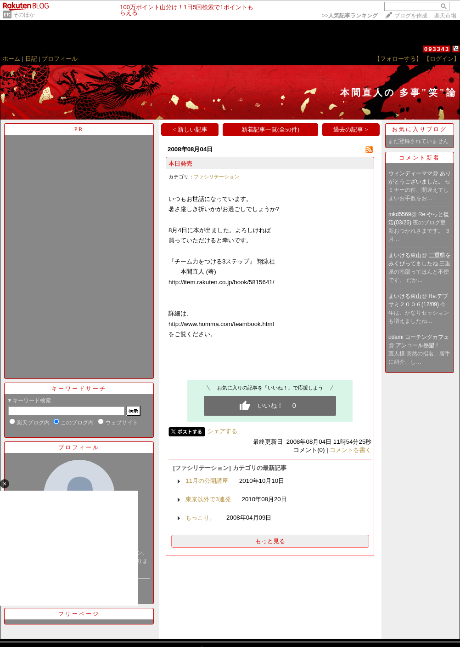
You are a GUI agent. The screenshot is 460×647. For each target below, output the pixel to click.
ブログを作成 (410, 15)
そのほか (24, 14)
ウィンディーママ (410, 173)
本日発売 (180, 163)
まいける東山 (404, 255)
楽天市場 (445, 15)
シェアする (222, 431)
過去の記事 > (350, 129)
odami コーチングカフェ (418, 337)
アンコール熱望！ (418, 345)
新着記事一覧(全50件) (270, 129)
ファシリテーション (216, 176)
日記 (31, 58)
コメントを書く (350, 450)
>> (350, 15)
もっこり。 (200, 517)
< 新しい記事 (190, 129)
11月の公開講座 (206, 480)
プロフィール (60, 58)
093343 (436, 49)
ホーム (11, 58)
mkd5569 (399, 214)
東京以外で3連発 (207, 499)
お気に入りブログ (419, 129)
